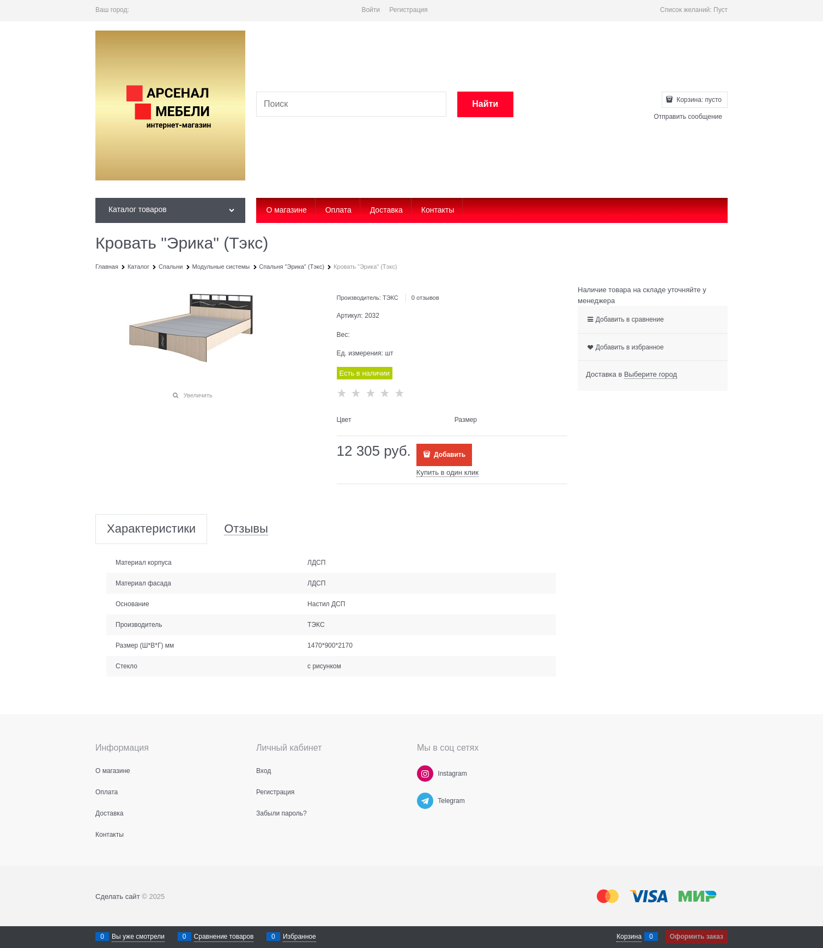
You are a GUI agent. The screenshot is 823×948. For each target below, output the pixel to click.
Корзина (629, 936)
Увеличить (198, 395)
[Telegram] (425, 801)
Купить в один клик (447, 472)
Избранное (299, 936)
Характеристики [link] (151, 529)
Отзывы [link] (246, 529)
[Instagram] (425, 773)
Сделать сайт (117, 896)
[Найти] (485, 104)
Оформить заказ (696, 936)
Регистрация (408, 10)
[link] (650, 374)
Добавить (448, 454)
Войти (370, 10)
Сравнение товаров (224, 936)
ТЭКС (390, 297)
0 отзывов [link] (425, 297)
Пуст (720, 10)
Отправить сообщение (687, 116)
